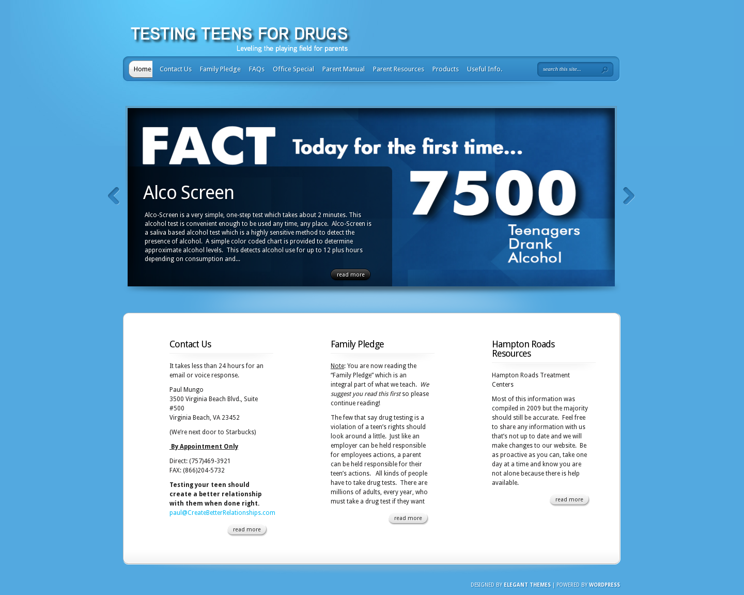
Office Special (293, 69)
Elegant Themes (527, 585)
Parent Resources (398, 69)
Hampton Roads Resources (523, 349)
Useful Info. (484, 69)
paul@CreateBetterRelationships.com (222, 512)
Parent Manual (343, 69)
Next (629, 196)
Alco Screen (188, 192)
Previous (114, 196)
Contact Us (176, 69)
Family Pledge (220, 69)
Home (142, 69)
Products (445, 69)
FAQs (257, 69)
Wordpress (604, 585)
